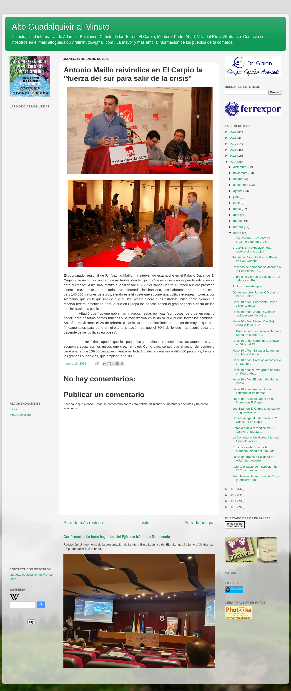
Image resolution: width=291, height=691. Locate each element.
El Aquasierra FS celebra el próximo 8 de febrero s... (251, 239)
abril (236, 215)
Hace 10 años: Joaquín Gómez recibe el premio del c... (254, 313)
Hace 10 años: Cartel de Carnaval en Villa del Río (256, 342)
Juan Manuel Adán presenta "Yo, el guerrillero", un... (256, 478)
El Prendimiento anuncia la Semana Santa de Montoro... (257, 333)
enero (237, 233)
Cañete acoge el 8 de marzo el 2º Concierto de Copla (255, 419)
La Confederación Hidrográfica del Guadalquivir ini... (256, 439)
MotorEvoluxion (20, 414)
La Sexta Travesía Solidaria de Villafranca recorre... (253, 458)
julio (236, 197)
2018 (233, 137)
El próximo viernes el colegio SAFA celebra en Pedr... (256, 278)
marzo (238, 220)
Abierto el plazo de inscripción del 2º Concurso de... (255, 468)
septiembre (241, 184)
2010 (233, 507)
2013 (233, 489)
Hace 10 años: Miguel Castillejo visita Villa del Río (254, 323)
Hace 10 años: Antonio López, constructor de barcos (253, 391)
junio (237, 202)
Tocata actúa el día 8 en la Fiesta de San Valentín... (255, 259)
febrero (238, 227)
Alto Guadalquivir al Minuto (61, 26)
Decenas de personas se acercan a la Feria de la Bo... (257, 268)
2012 (233, 495)
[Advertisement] (31, 183)
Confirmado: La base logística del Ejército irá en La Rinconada (116, 537)
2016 (233, 149)
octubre (238, 179)
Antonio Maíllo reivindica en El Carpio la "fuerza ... (253, 429)
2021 (233, 131)
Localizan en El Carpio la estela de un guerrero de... (256, 410)
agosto (238, 191)
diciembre (240, 167)
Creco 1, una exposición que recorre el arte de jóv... (252, 249)
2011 (233, 501)
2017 (233, 143)
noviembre (240, 173)
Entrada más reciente (83, 522)
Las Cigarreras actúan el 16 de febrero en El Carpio (254, 400)
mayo (237, 209)
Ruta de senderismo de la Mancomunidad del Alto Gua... (255, 449)
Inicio (144, 522)
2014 (233, 161)
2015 (233, 155)
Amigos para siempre (247, 286)
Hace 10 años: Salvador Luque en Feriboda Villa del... (256, 352)
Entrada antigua (199, 522)
